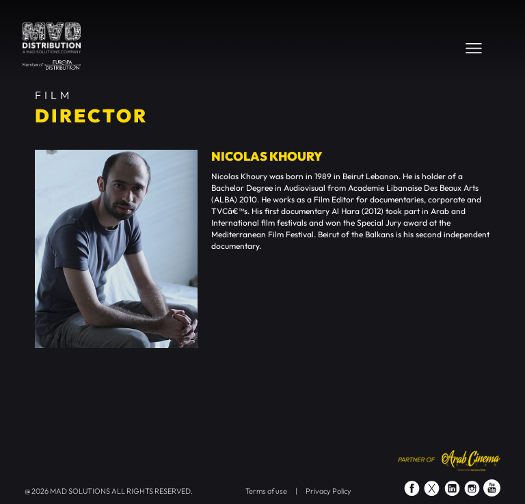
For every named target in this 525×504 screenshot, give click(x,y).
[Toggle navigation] (473, 48)
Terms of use (266, 491)
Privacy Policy (328, 491)
